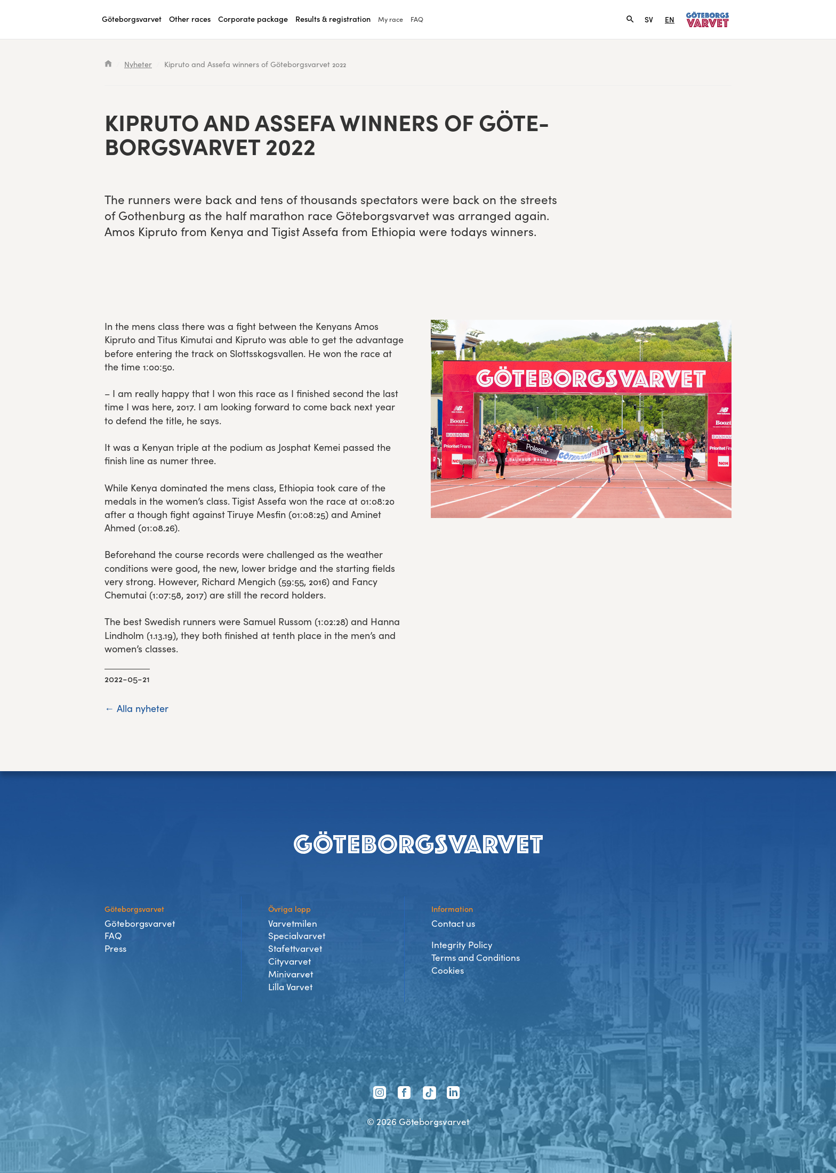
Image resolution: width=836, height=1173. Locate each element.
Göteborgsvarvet (132, 18)
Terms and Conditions (475, 957)
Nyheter (138, 64)
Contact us (453, 923)
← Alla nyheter (136, 708)
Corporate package (253, 18)
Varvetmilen (292, 923)
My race (390, 18)
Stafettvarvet (295, 948)
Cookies (447, 970)
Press (115, 948)
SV (649, 19)
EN (669, 19)
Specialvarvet (296, 935)
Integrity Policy (462, 945)
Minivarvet (290, 974)
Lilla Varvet (290, 987)
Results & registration (333, 18)
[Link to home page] (708, 19)
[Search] (630, 19)
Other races (190, 18)
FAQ (417, 18)
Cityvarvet (289, 961)
